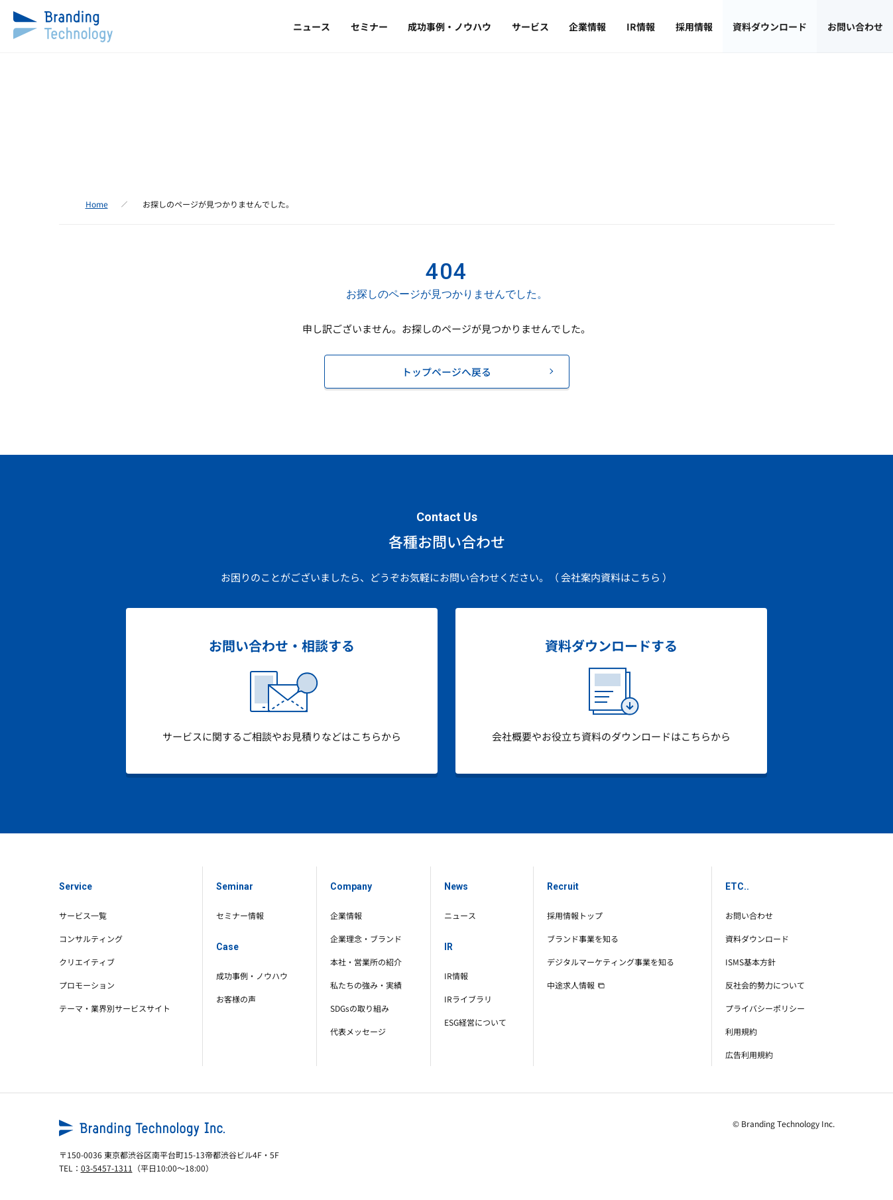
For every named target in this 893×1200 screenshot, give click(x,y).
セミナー (292, 26)
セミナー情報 (240, 915)
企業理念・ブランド (366, 938)
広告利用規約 (749, 1054)
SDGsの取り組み (359, 1008)
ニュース (224, 26)
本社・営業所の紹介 (366, 961)
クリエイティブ (87, 961)
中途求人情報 (576, 984)
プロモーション (87, 984)
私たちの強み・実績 (366, 984)
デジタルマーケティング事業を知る (610, 961)
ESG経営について (475, 1022)
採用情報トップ (575, 915)
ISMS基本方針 (750, 961)
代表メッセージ (358, 1031)
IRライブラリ (468, 998)
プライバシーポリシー (765, 1008)
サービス (474, 26)
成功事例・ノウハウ (383, 26)
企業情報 (541, 26)
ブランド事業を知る (583, 938)
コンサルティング (91, 938)
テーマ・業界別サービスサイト (114, 1008)
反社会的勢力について (765, 984)
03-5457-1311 (107, 1167)
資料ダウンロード (754, 26)
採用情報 (668, 26)
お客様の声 (236, 998)
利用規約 (741, 1031)
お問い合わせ (850, 26)
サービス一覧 (83, 915)
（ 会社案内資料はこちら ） (610, 577)
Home (97, 204)
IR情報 (605, 26)
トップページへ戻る (446, 372)
